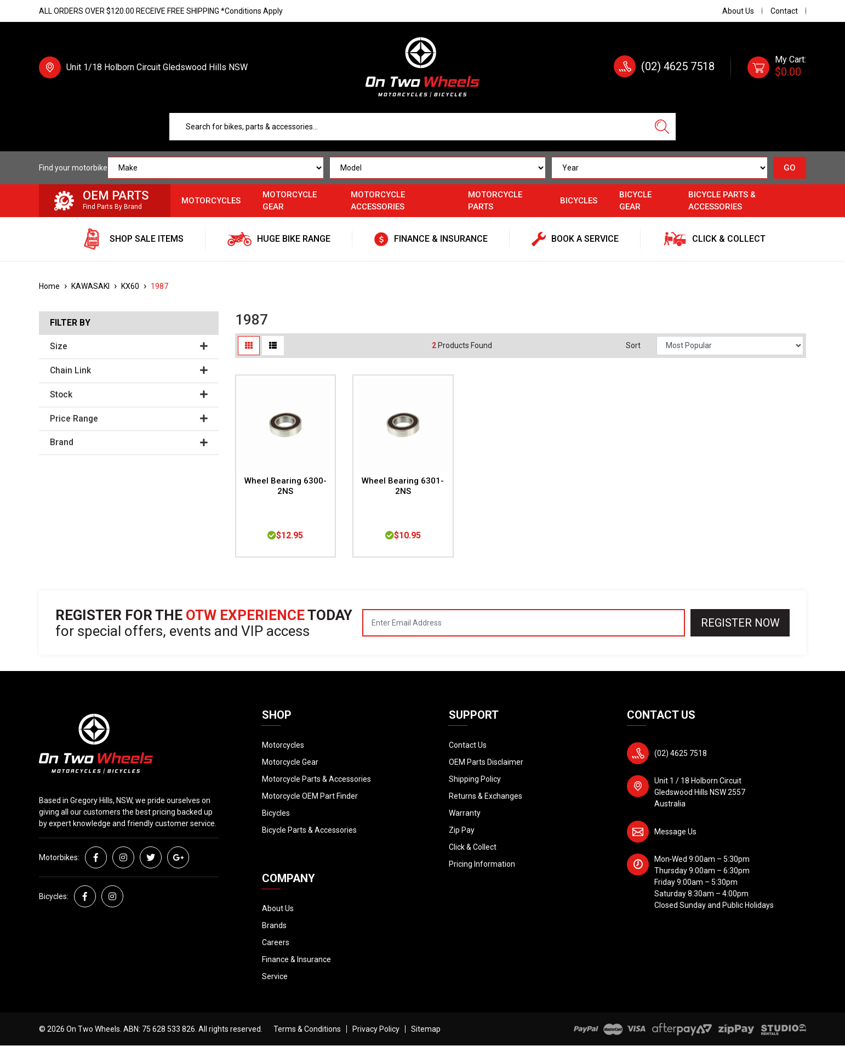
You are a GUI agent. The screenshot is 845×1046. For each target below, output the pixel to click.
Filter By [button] (70, 323)
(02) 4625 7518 (678, 66)
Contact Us (468, 745)
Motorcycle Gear (289, 201)
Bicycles (578, 201)
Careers (275, 942)
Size (129, 346)
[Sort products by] (729, 345)
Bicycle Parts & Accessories (722, 201)
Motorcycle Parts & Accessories (316, 779)
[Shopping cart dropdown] (776, 67)
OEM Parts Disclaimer (486, 762)
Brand (129, 442)
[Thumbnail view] (249, 345)
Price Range (129, 419)
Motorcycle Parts (495, 201)
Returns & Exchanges (485, 796)
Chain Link (129, 371)
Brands (274, 925)
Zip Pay (462, 830)
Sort (633, 345)
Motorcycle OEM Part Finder (310, 796)
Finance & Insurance (296, 959)
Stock (129, 395)
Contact (784, 11)
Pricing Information (482, 864)
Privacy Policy (375, 1029)
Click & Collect (472, 847)
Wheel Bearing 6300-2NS (285, 486)
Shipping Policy (475, 779)
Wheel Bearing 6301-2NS (403, 486)
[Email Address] (523, 622)
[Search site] (662, 126)
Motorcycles (211, 201)
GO (790, 168)
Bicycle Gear (635, 201)
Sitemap (426, 1029)
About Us (738, 11)
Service (275, 976)
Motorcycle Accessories (378, 201)
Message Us (675, 831)
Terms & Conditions (307, 1029)
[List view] (273, 345)
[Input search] (408, 126)
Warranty (465, 813)
